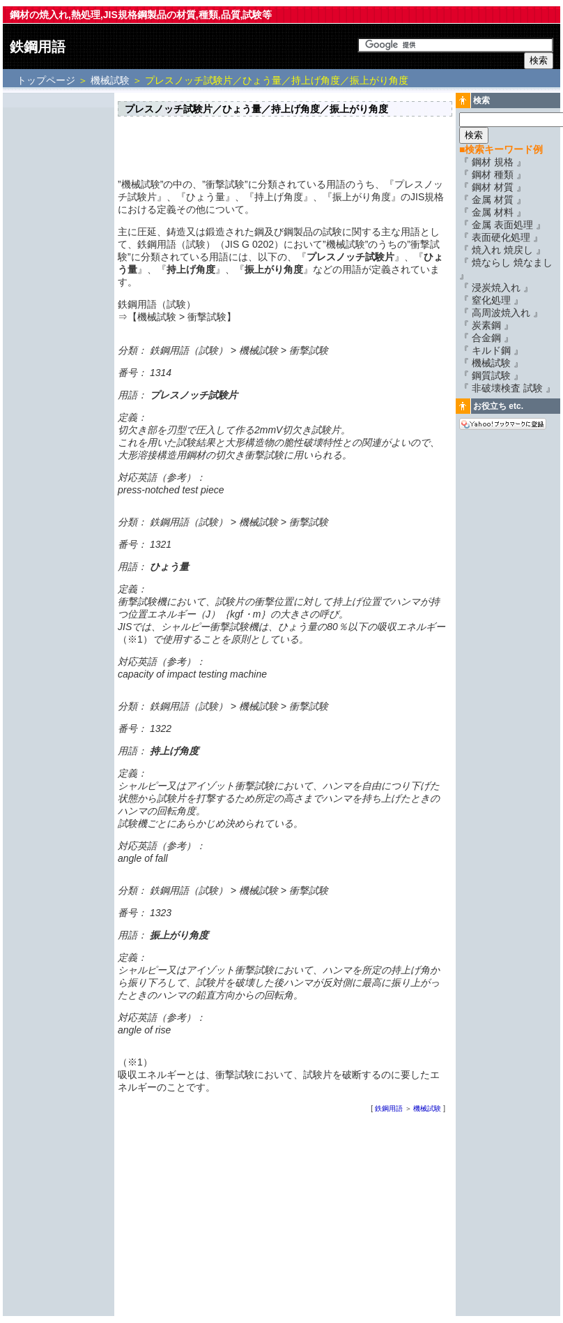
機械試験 (110, 80)
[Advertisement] (58, 305)
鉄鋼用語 (37, 46)
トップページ (47, 80)
